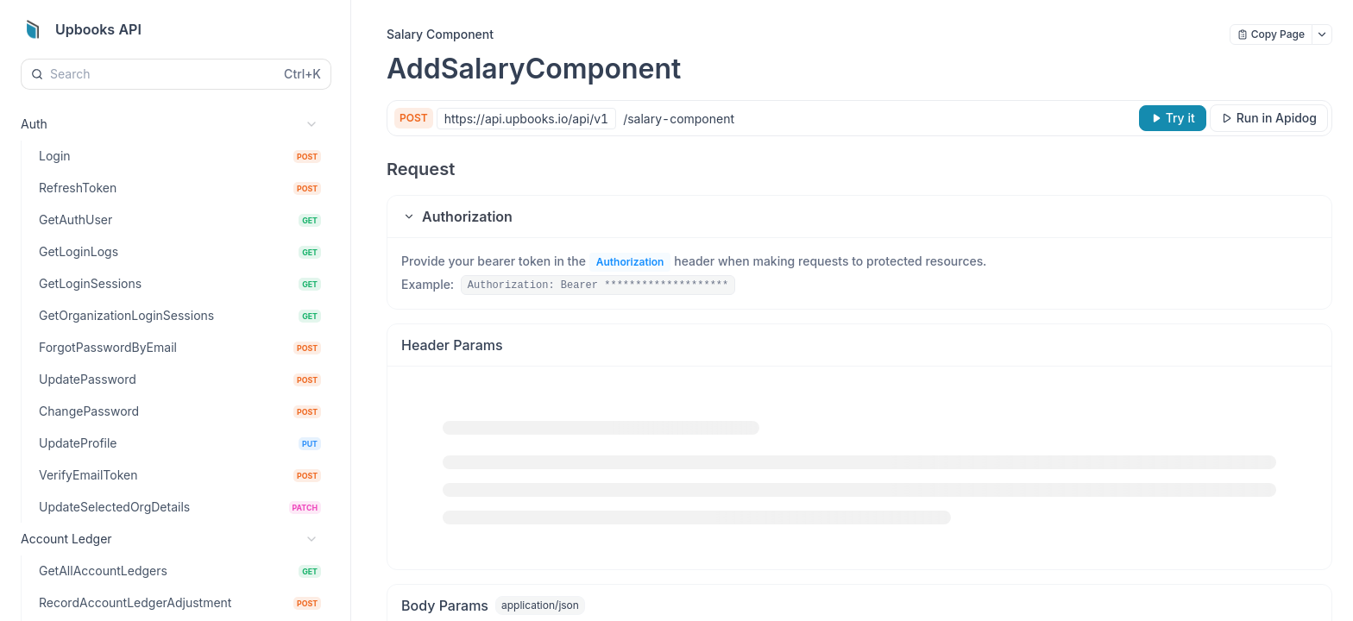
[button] (859, 216)
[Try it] (1172, 118)
